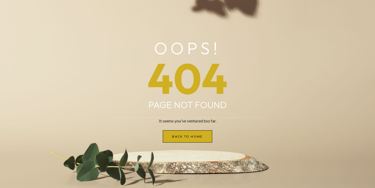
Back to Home (187, 136)
